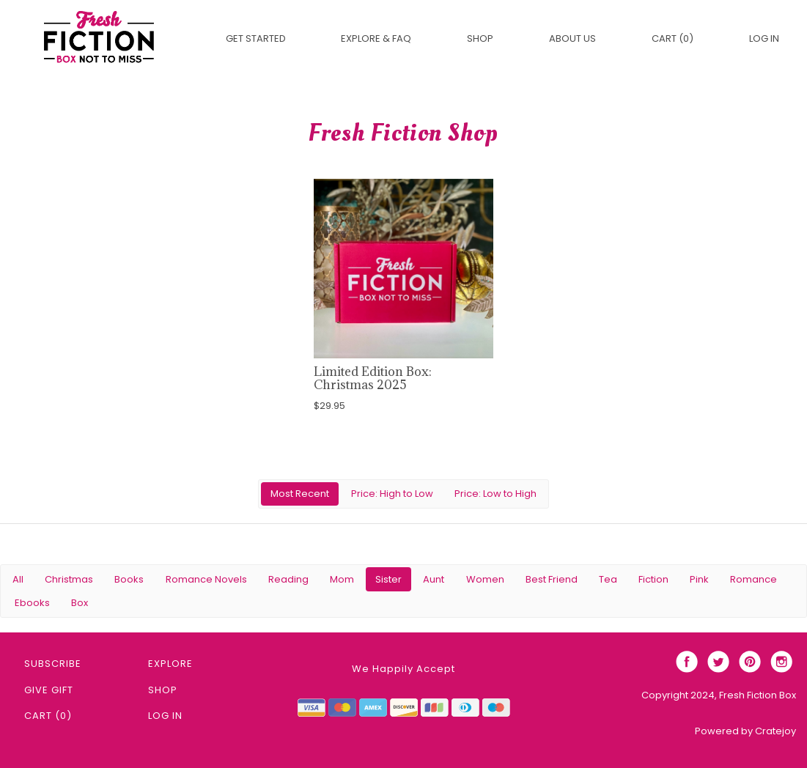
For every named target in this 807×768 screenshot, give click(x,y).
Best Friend (552, 579)
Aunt (433, 579)
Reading (288, 579)
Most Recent (299, 494)
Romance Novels (206, 579)
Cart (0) (672, 38)
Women (485, 579)
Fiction (653, 579)
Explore (170, 664)
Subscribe (52, 664)
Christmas (69, 579)
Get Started (256, 38)
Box (79, 603)
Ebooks (32, 603)
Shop (480, 38)
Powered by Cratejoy (745, 731)
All (17, 579)
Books (129, 579)
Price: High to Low (392, 494)
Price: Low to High (495, 494)
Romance (753, 579)
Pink (699, 579)
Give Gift (48, 690)
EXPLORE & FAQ (376, 38)
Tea (608, 579)
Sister (388, 579)
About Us (572, 38)
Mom (342, 579)
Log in (764, 38)
